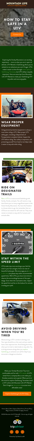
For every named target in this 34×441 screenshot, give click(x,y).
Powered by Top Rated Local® (17, 436)
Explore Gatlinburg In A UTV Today (17, 394)
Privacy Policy (28, 409)
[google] (22, 432)
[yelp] (17, 432)
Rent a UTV (5, 198)
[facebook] (11, 432)
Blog (7, 410)
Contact (11, 410)
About (7, 409)
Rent (11, 409)
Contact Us (17, 34)
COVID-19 (17, 410)
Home (3, 409)
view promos (17, 385)
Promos (26, 410)
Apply (22, 410)
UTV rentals (23, 373)
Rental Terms (20, 409)
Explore (15, 409)
